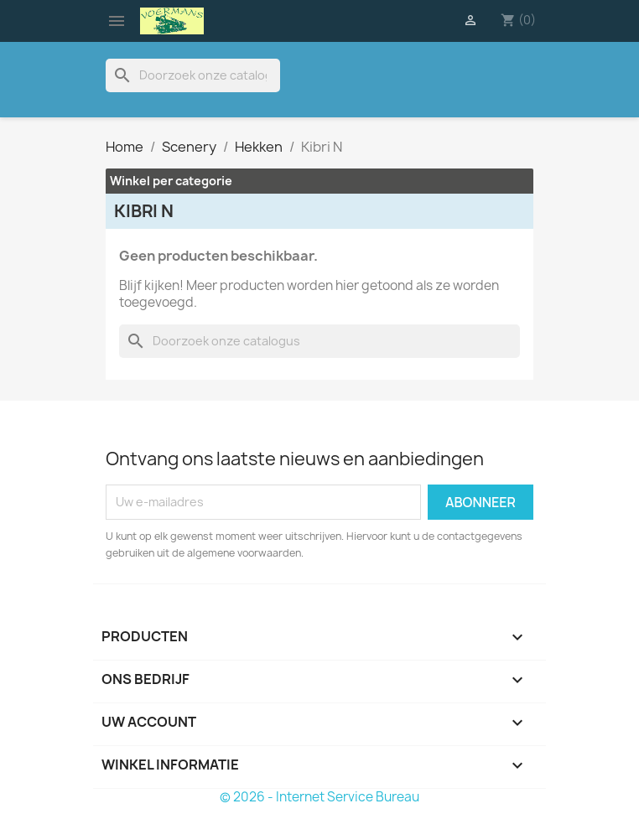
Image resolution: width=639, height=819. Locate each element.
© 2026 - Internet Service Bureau (319, 797)
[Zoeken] (193, 75)
